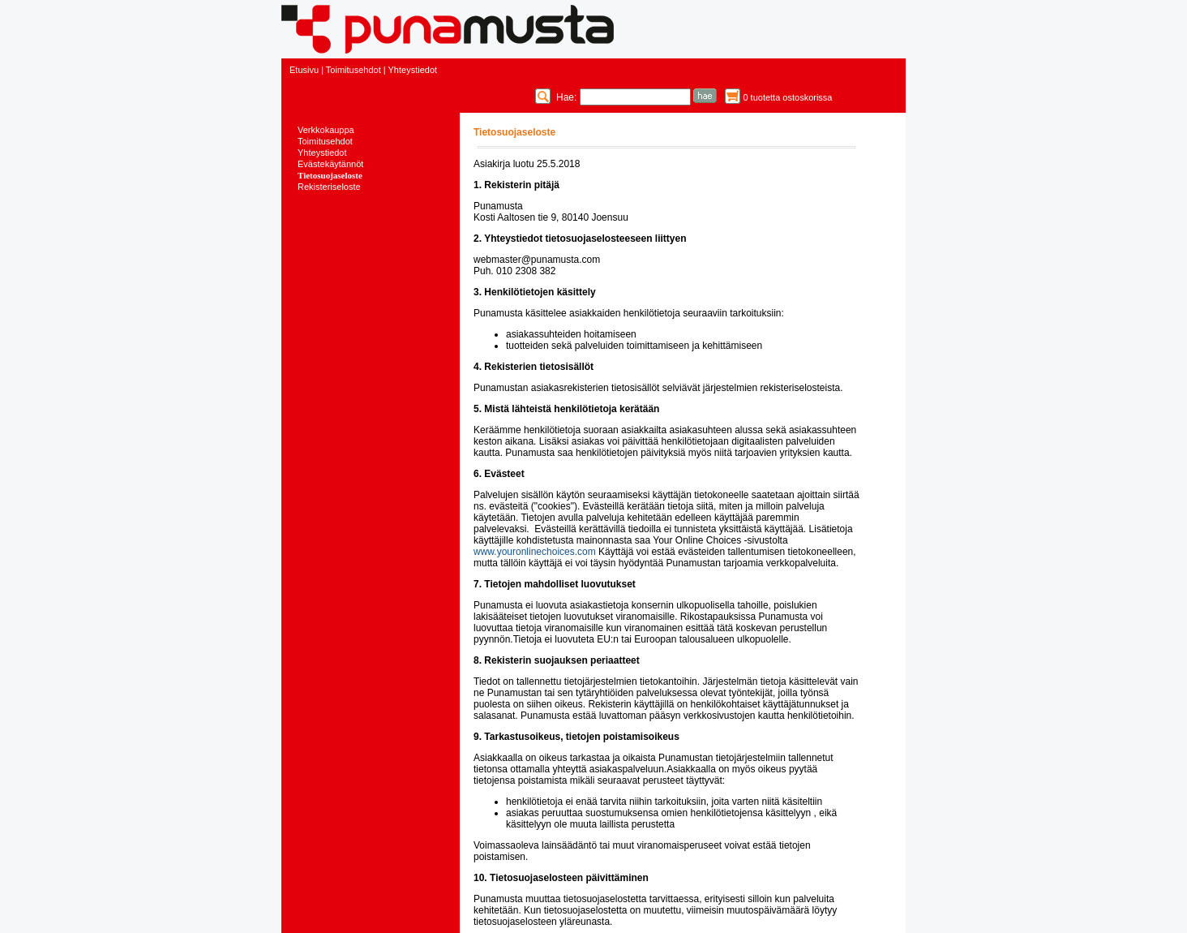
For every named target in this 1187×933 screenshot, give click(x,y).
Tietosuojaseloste (330, 175)
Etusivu (304, 70)
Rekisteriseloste (329, 186)
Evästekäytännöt (330, 164)
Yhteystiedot (413, 70)
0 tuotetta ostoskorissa (787, 97)
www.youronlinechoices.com (535, 551)
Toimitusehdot (353, 70)
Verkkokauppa (326, 130)
